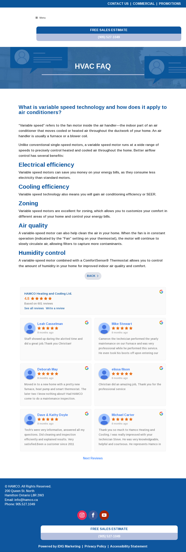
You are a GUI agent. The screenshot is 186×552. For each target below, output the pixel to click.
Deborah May (47, 369)
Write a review (55, 308)
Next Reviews (93, 458)
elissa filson (121, 369)
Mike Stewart (122, 323)
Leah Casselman (50, 323)
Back (91, 275)
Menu (40, 17)
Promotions (170, 3)
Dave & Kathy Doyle (52, 415)
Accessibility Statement (128, 546)
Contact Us (118, 3)
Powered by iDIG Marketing (59, 546)
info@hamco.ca (26, 500)
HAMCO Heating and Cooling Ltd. (48, 293)
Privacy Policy (95, 546)
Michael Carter (123, 415)
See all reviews (34, 308)
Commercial (144, 3)
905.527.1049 (25, 504)
